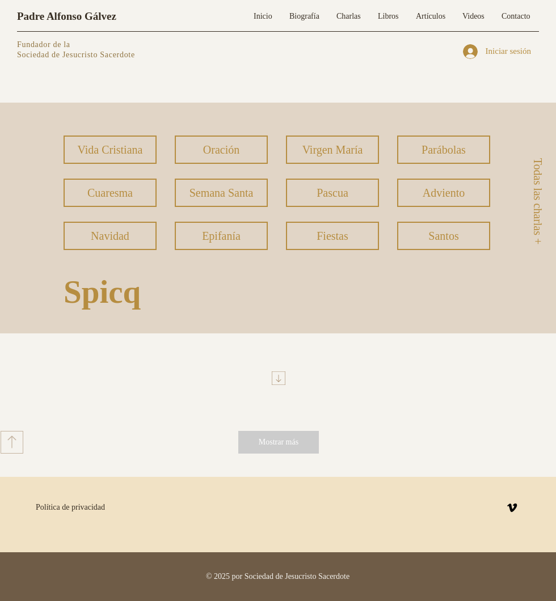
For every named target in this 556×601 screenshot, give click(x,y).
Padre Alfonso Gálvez (66, 16)
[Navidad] (110, 236)
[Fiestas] (332, 236)
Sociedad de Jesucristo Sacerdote (76, 54)
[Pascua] (332, 193)
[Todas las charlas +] (537, 201)
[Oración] (221, 150)
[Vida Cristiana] (110, 150)
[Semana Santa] (221, 193)
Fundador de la (43, 44)
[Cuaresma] (110, 193)
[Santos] (443, 236)
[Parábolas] (443, 150)
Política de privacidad (70, 507)
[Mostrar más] (278, 442)
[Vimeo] (512, 507)
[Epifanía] (221, 236)
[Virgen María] (332, 150)
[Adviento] (443, 193)
